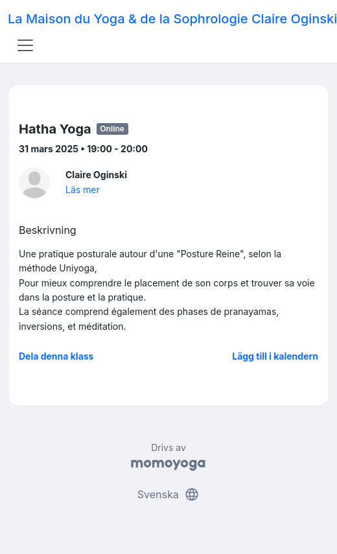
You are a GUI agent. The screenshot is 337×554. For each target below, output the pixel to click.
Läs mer (82, 189)
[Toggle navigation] (25, 45)
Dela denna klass (56, 356)
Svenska (168, 494)
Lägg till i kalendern (275, 356)
